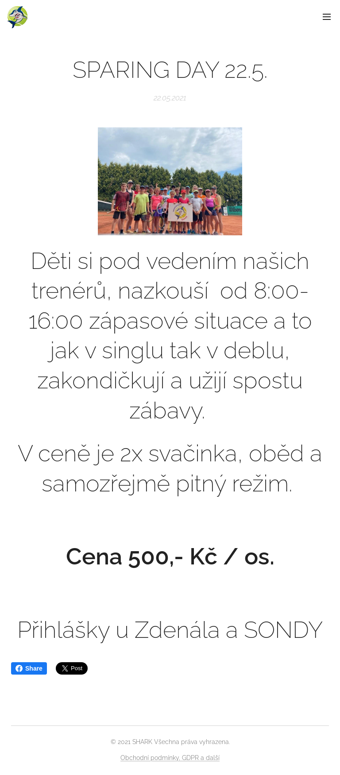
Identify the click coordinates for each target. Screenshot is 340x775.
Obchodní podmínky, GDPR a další (170, 757)
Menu (327, 16)
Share (28, 668)
